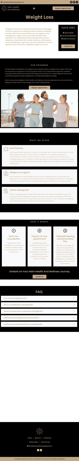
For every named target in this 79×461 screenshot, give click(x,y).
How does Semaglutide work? (15, 298)
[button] (33, 8)
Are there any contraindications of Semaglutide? (23, 324)
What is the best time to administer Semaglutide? (23, 311)
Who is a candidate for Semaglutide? (18, 305)
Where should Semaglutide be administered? (21, 318)
